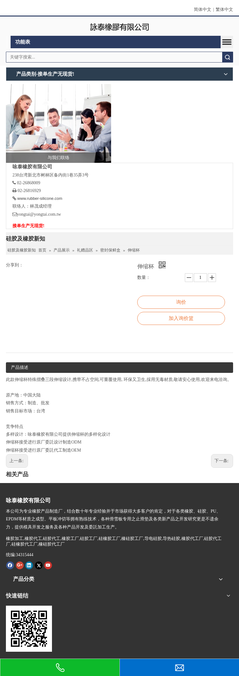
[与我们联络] (58, 123)
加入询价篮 (181, 318)
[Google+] (20, 565)
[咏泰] (119, 26)
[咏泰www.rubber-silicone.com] (29, 629)
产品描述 (19, 367)
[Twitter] (39, 565)
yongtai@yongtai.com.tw (39, 214)
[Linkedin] (29, 565)
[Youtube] (48, 565)
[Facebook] (10, 565)
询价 (181, 302)
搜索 (227, 57)
